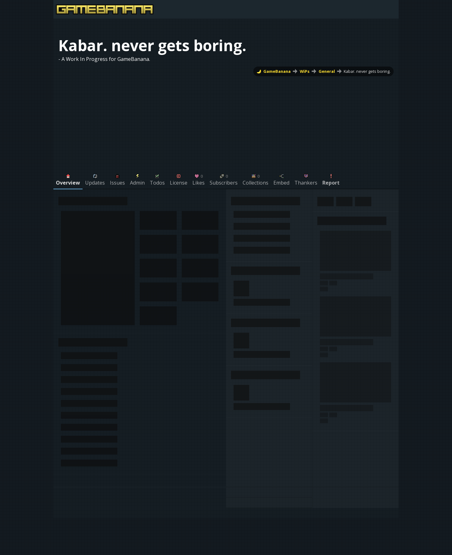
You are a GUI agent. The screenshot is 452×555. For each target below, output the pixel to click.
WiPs (304, 71)
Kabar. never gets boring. (367, 71)
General (327, 71)
